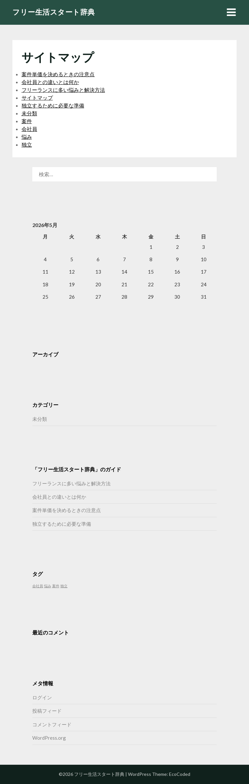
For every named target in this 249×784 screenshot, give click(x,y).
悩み (27, 137)
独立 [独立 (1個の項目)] (64, 586)
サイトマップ (37, 97)
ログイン (42, 697)
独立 (27, 144)
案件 (27, 121)
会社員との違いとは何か (50, 82)
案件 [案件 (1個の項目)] (55, 586)
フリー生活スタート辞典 (53, 11)
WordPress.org (49, 738)
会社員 (29, 129)
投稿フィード (47, 711)
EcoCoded (179, 774)
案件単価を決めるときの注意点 (58, 74)
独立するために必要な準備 (53, 105)
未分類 (29, 113)
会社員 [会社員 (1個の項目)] (37, 586)
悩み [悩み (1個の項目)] (47, 586)
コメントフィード (51, 724)
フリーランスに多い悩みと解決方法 (63, 90)
